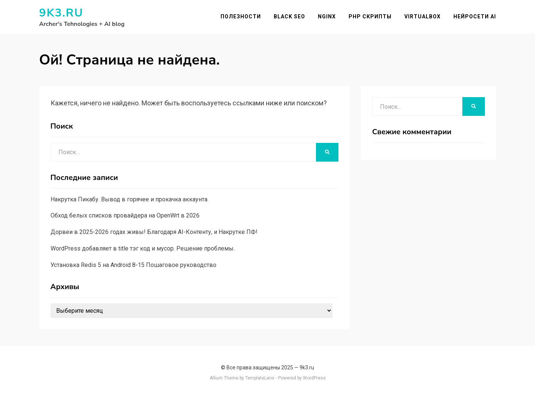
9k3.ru (61, 13)
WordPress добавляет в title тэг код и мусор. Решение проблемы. (143, 248)
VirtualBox (422, 17)
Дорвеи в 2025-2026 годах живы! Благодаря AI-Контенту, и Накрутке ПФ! (154, 232)
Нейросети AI (474, 17)
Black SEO (289, 17)
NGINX (327, 17)
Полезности (241, 17)
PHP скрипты (370, 17)
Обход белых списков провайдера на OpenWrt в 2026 (125, 215)
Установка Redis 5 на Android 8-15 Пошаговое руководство (133, 264)
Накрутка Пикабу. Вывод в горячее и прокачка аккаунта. (130, 199)
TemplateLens (259, 378)
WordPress (314, 378)
